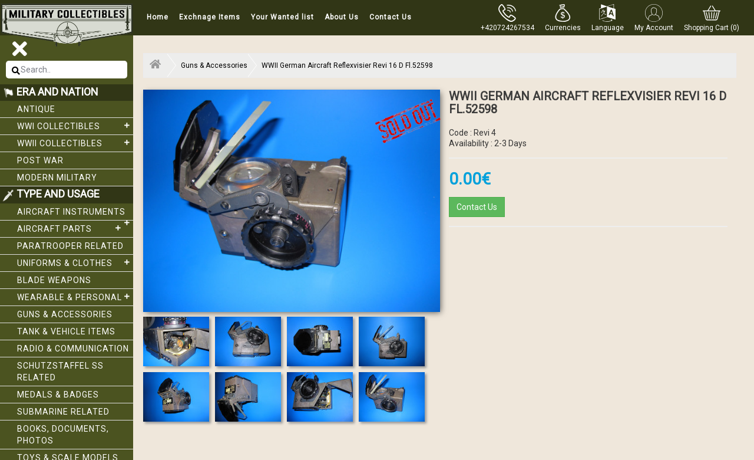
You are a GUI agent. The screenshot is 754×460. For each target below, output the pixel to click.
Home (157, 17)
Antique (36, 109)
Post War (40, 160)
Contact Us (390, 17)
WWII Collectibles (75, 142)
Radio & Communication (73, 348)
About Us (342, 17)
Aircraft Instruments (75, 214)
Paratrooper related (70, 246)
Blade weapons (54, 280)
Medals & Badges (58, 394)
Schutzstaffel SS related (60, 371)
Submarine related (63, 411)
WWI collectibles (75, 125)
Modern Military (57, 177)
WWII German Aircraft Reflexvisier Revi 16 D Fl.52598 (347, 65)
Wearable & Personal (75, 296)
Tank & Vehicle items (66, 331)
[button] (563, 17)
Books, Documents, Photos (63, 434)
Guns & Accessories (65, 314)
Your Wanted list (282, 17)
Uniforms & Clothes (75, 262)
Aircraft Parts (70, 228)
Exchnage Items (209, 17)
